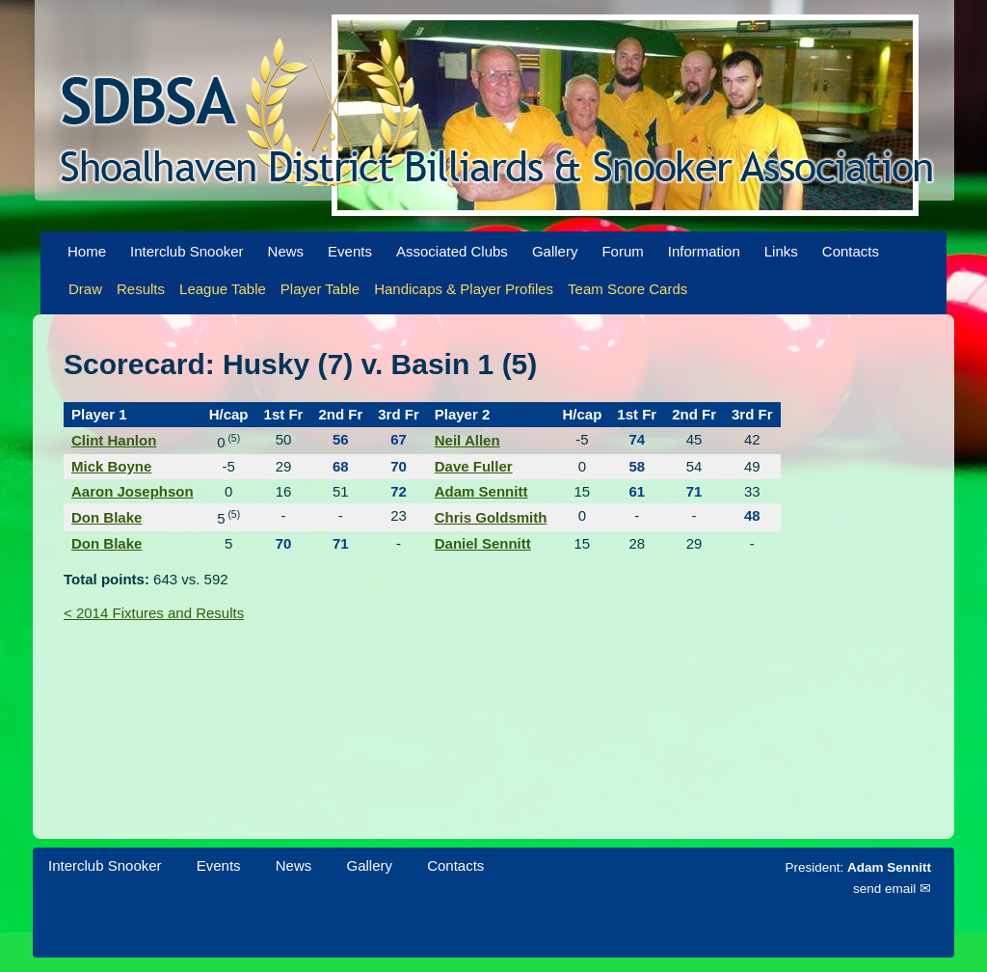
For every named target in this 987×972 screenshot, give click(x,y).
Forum (622, 251)
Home (86, 251)
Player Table (320, 289)
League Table (222, 289)
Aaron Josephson (132, 491)
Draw (85, 289)
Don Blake (106, 517)
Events (350, 251)
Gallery (555, 251)
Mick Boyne (111, 466)
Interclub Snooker (187, 251)
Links (781, 251)
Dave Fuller (474, 466)
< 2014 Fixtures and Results (154, 613)
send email (884, 888)
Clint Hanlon (113, 440)
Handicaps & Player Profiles (463, 289)
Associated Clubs (452, 251)
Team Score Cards (627, 289)
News (286, 251)
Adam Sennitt (481, 491)
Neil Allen (467, 440)
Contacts (850, 251)
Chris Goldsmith (491, 517)
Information (704, 251)
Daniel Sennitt (483, 543)
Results (141, 289)
